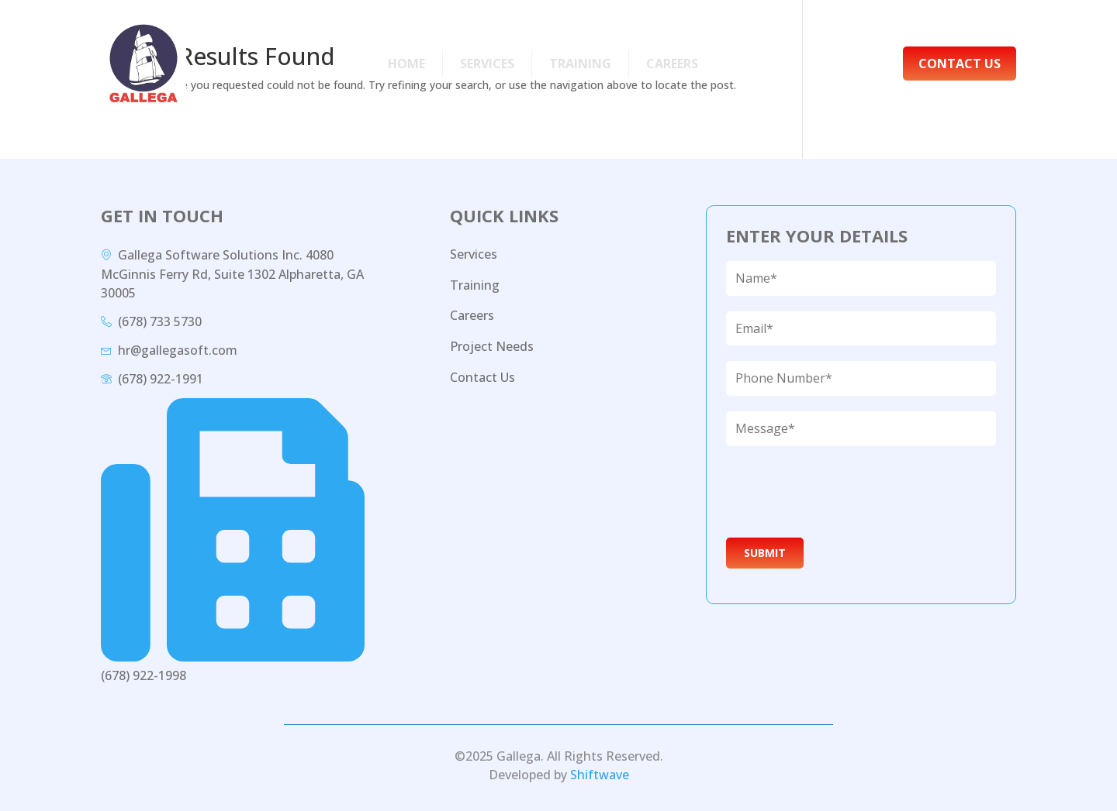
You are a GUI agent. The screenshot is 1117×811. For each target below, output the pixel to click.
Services (487, 63)
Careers (672, 63)
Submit (765, 552)
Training (580, 63)
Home (406, 63)
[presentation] (842, 492)
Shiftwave (599, 774)
